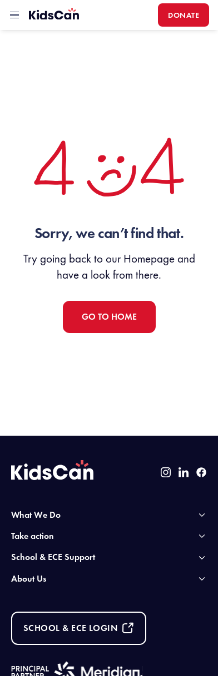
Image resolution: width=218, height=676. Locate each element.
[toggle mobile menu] (14, 15)
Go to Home (109, 316)
